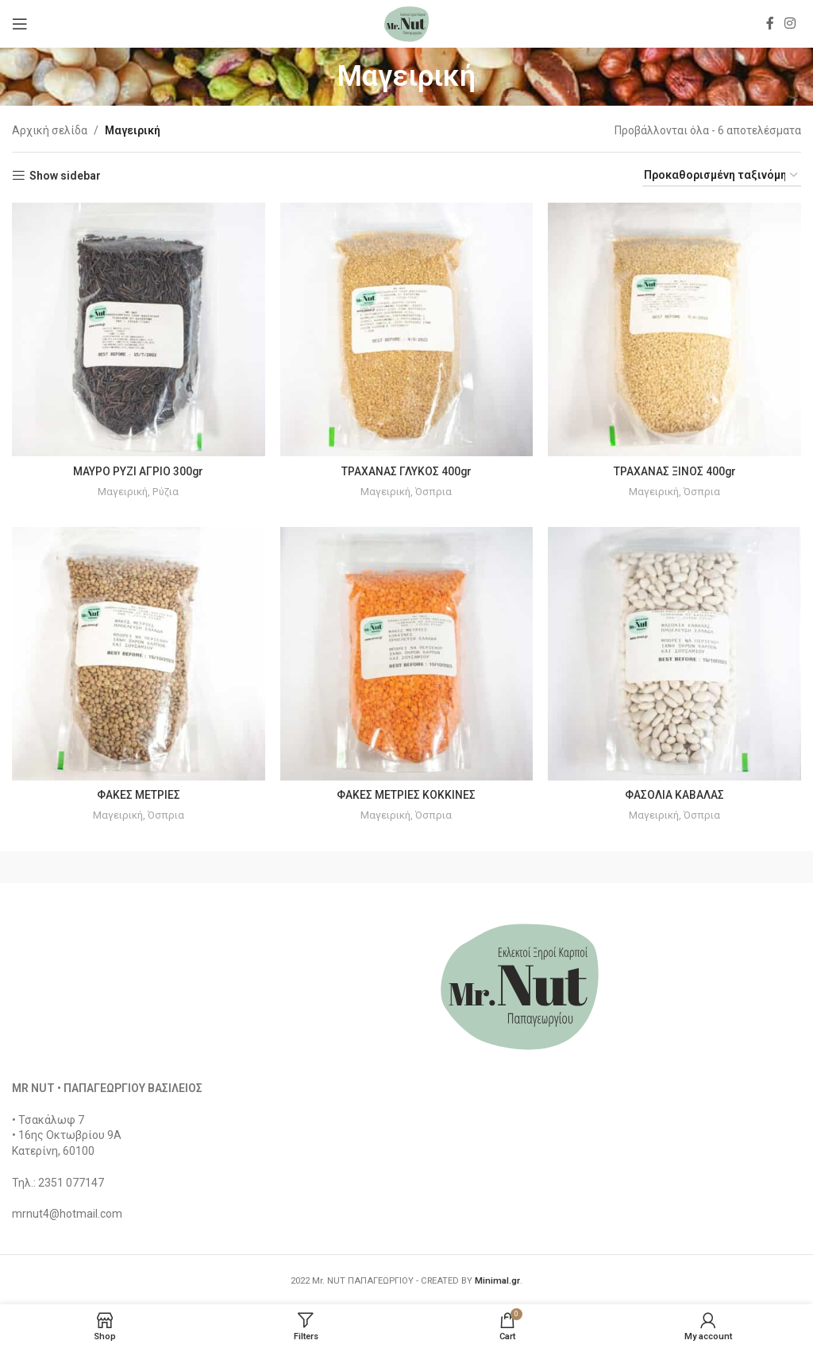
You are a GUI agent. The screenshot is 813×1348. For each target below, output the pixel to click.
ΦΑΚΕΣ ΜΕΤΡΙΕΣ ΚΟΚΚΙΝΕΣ (406, 794)
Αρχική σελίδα (49, 130)
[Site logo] (406, 23)
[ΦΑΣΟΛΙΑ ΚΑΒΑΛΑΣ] (675, 653)
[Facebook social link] (770, 23)
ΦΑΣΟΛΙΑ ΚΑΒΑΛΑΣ (675, 794)
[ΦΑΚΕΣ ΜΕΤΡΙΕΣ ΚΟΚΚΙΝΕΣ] (406, 653)
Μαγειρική (123, 491)
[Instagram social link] (790, 23)
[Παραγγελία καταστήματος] (721, 176)
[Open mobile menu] (20, 24)
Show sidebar (65, 175)
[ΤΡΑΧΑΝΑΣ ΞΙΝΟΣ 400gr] (675, 329)
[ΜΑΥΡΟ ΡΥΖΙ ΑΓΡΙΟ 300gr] (138, 329)
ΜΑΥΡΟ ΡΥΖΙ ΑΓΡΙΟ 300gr (138, 470)
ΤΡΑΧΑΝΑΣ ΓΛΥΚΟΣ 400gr (406, 470)
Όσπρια (434, 491)
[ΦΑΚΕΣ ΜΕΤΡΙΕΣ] (138, 653)
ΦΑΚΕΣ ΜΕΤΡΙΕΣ (138, 794)
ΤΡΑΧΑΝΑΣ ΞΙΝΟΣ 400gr (675, 470)
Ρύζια (165, 491)
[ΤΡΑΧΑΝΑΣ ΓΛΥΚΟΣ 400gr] (406, 329)
